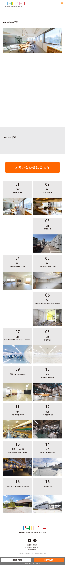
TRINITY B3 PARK (48, 375)
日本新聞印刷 (48, 413)
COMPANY (32, 549)
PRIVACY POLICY (32, 547)
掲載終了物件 (32, 545)
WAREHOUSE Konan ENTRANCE (48, 301)
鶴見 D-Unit (48, 487)
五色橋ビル (48, 338)
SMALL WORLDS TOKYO (18, 450)
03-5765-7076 (16, 560)
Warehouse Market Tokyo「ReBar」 (18, 338)
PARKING (48, 227)
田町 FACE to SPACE (18, 374)
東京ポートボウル (18, 413)
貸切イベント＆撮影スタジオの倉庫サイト (13, 4)
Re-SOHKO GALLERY (48, 264)
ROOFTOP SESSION (48, 450)
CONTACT (48, 560)
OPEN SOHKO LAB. (18, 264)
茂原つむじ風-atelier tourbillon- (17, 487)
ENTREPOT (48, 190)
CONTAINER (18, 190)
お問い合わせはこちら (32, 167)
